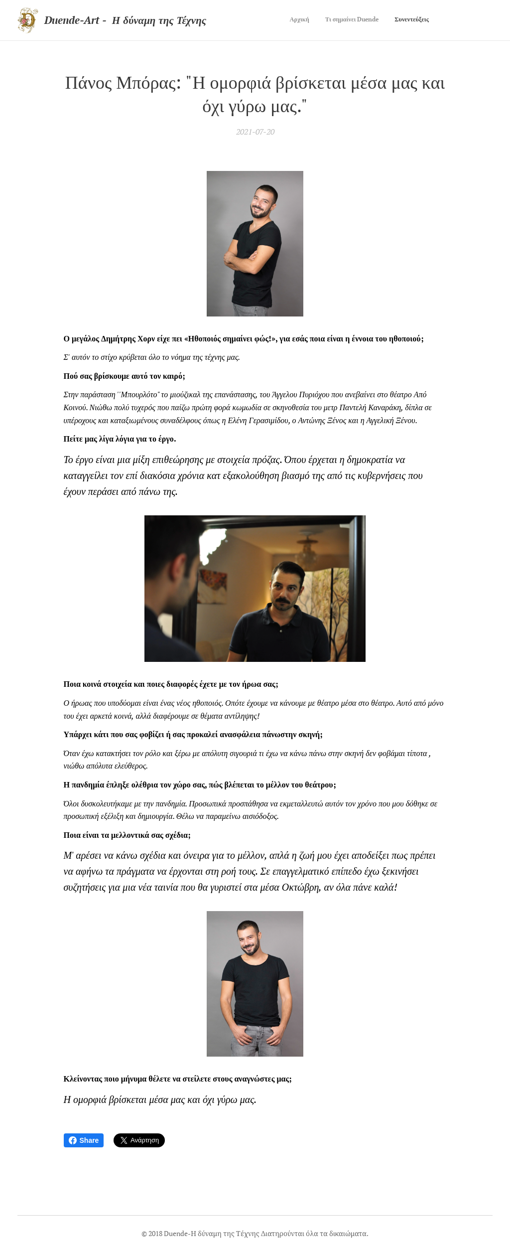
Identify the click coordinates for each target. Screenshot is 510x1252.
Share (84, 1140)
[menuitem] (399, 20)
